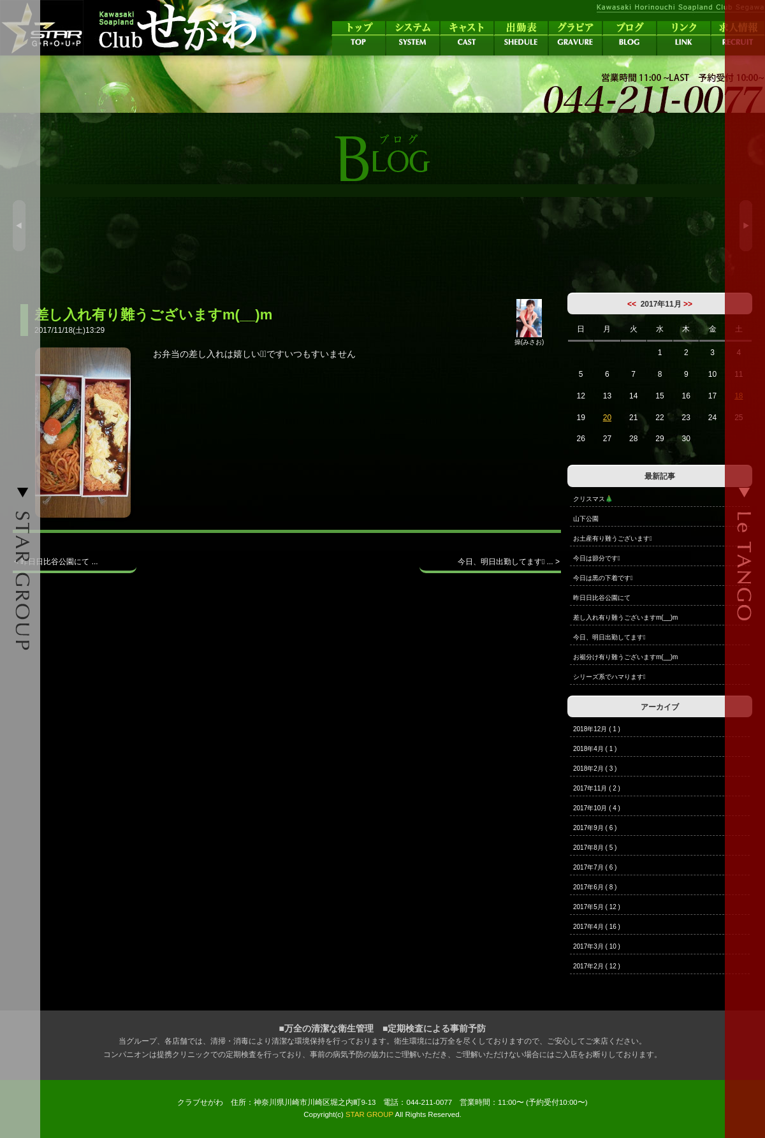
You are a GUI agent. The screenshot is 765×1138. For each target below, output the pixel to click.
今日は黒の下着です (603, 577)
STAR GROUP (369, 1114)
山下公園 (586, 518)
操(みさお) (529, 339)
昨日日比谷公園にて (601, 597)
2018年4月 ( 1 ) (594, 748)
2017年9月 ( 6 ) (594, 827)
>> (687, 304)
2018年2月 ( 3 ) (594, 768)
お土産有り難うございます (612, 538)
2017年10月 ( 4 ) (596, 808)
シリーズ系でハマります (609, 676)
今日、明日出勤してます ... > (509, 561)
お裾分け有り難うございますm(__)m (625, 656)
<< (631, 304)
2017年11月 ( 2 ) (596, 788)
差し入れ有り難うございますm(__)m (625, 617)
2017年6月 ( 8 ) (594, 887)
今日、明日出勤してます (609, 637)
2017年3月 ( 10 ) (596, 946)
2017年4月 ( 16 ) (596, 926)
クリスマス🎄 (593, 498)
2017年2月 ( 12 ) (596, 966)
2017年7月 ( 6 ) (594, 867)
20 (607, 417)
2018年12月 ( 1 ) (596, 729)
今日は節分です (596, 558)
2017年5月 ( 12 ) (596, 906)
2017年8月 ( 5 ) (594, 847)
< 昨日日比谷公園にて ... (56, 561)
